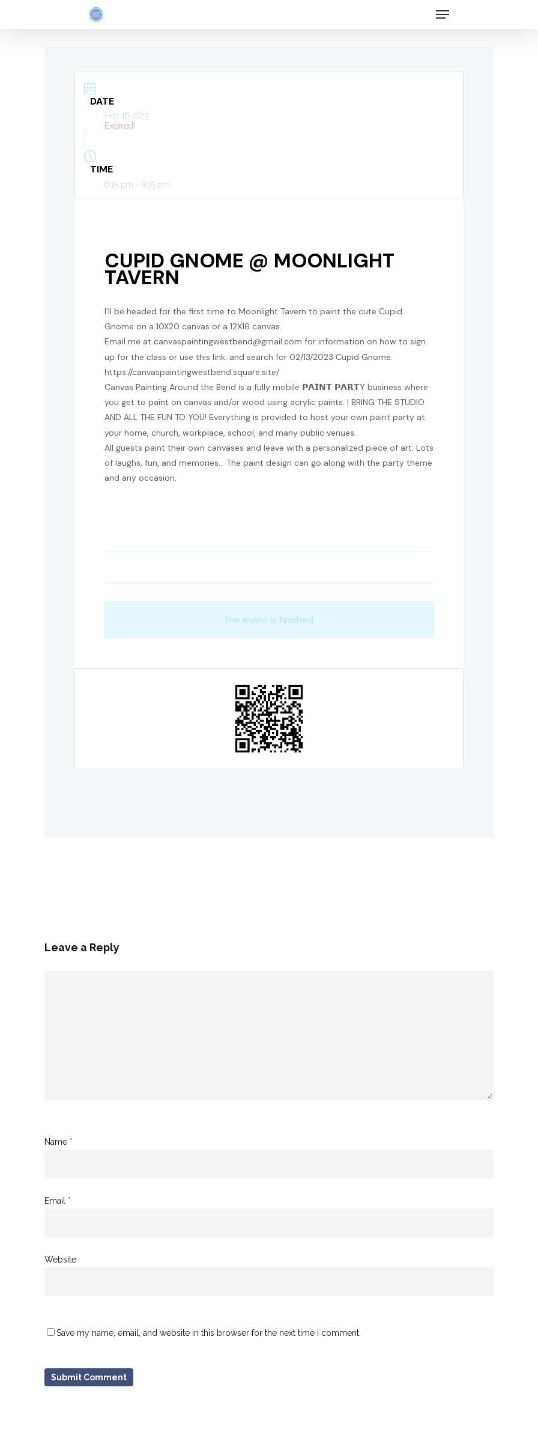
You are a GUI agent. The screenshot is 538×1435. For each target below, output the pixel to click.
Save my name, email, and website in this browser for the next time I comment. (208, 1333)
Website (60, 1259)
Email (57, 1200)
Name (58, 1142)
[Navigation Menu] (442, 14)
